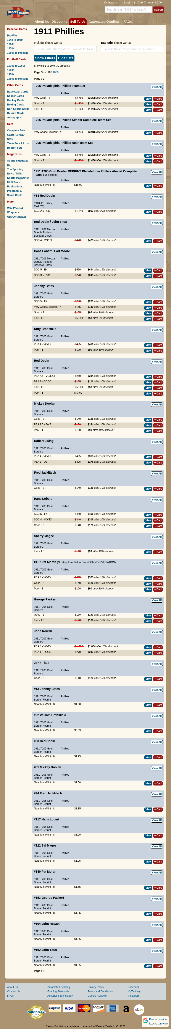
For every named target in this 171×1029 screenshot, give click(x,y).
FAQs (128, 21)
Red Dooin (47, 195)
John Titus (59, 221)
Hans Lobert (43, 251)
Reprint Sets (15, 147)
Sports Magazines (18, 177)
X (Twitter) (134, 991)
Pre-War (12, 35)
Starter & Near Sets (16, 137)
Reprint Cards (15, 113)
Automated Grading (104, 21)
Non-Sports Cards (18, 108)
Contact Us (111, 2)
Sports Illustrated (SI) (18, 163)
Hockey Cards (15, 100)
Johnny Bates (44, 286)
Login (127, 2)
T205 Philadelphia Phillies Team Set (59, 86)
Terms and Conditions (100, 991)
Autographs (14, 117)
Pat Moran (49, 562)
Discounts (59, 21)
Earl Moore (62, 251)
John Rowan (43, 631)
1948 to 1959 (15, 39)
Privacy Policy (96, 987)
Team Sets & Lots (18, 143)
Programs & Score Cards (15, 193)
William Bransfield (53, 715)
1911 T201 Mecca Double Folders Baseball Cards (44, 232)
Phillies (65, 93)
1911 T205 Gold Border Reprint (43, 698)
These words (116, 42)
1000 (56, 72)
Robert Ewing (43, 441)
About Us (42, 21)
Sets (10, 124)
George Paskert (45, 599)
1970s (10, 48)
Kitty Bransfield (45, 329)
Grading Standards (58, 991)
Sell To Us (78, 21)
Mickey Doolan (44, 403)
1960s (10, 44)
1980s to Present (17, 52)
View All (157, 86)
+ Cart (158, 98)
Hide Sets (65, 58)
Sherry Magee (44, 536)
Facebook (133, 987)
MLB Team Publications (15, 184)
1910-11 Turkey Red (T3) (43, 205)
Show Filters (45, 58)
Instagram (133, 995)
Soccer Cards (15, 95)
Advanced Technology (60, 995)
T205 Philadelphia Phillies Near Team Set (63, 143)
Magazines (14, 154)
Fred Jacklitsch (45, 472)
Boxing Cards (15, 104)
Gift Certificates (16, 216)
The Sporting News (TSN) (15, 171)
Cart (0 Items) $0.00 (150, 2)
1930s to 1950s (16, 65)
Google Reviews (97, 995)
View (148, 98)
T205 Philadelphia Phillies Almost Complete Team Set (72, 120)
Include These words (48, 42)
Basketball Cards (17, 91)
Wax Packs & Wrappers (15, 210)
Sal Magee (49, 845)
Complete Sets (16, 130)
